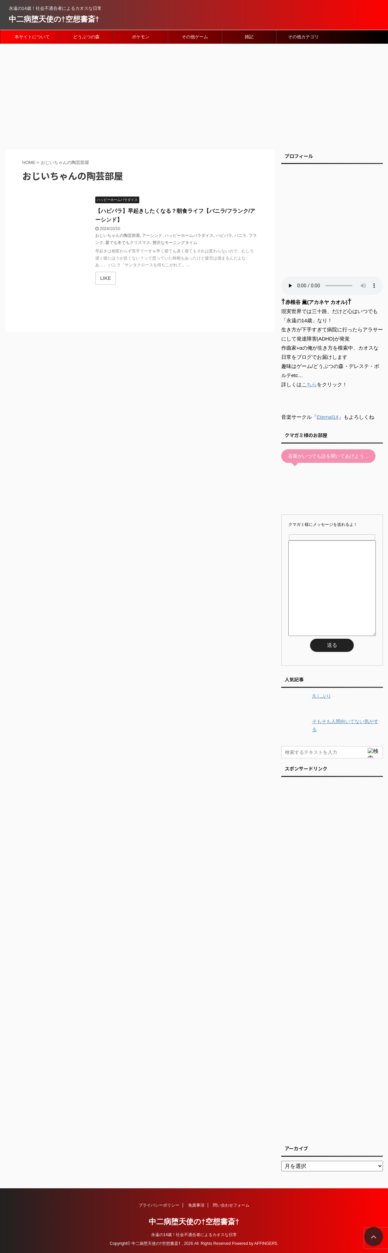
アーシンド (152, 235)
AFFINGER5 (265, 1243)
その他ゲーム (195, 36)
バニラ (240, 235)
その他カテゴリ (303, 36)
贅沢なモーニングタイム (174, 242)
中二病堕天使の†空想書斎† (54, 19)
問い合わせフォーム (231, 1205)
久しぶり (321, 696)
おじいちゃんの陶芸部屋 (117, 235)
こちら (309, 384)
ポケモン (140, 36)
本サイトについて (32, 36)
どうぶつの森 (86, 36)
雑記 (249, 36)
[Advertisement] (194, 94)
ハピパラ (224, 235)
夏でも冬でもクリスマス (127, 242)
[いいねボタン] (106, 278)
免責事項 (196, 1205)
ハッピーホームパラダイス (189, 235)
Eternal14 (328, 417)
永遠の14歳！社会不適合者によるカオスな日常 (194, 1234)
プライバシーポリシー (159, 1205)
